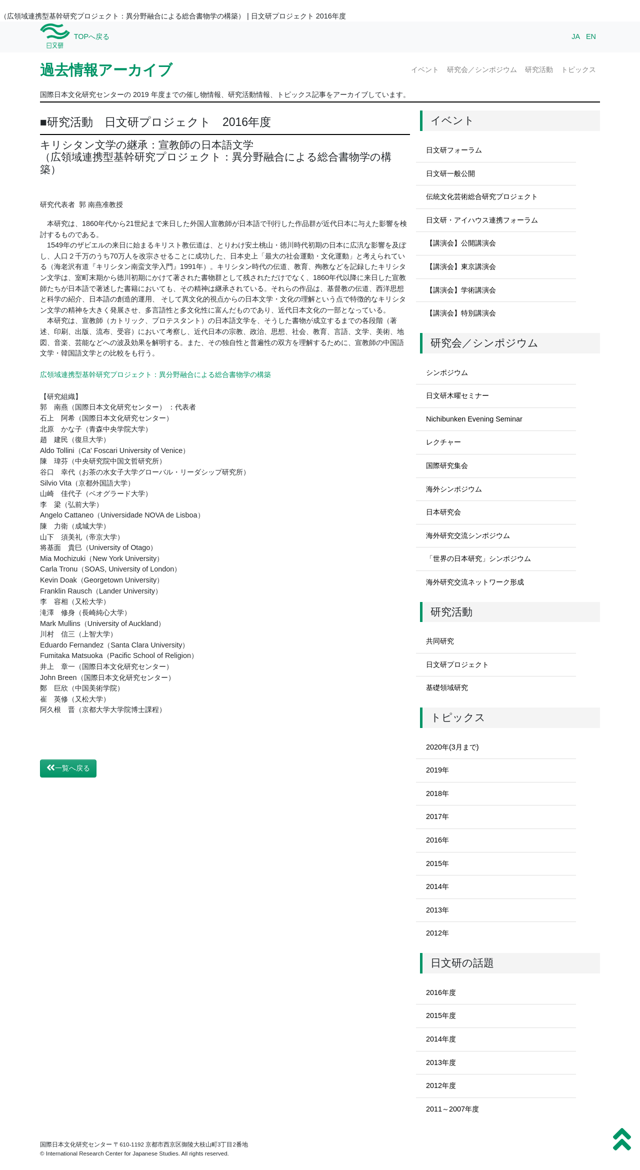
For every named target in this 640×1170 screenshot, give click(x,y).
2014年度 (441, 1039)
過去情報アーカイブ (106, 70)
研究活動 (539, 70)
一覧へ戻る (68, 768)
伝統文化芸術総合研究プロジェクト (482, 196)
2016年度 (441, 992)
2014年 (437, 886)
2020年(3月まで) (452, 747)
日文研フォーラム (454, 150)
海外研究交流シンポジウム (468, 536)
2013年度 (441, 1062)
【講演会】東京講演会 (461, 266)
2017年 (437, 816)
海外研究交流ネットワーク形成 (475, 582)
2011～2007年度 (452, 1109)
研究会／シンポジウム (482, 70)
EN (591, 36)
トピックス (578, 70)
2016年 (437, 840)
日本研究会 (443, 512)
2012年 (437, 933)
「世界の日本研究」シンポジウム (478, 558)
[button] (622, 1140)
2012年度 (441, 1086)
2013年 (437, 910)
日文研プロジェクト (457, 664)
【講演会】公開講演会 (461, 243)
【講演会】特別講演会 (461, 313)
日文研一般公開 (450, 174)
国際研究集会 (447, 466)
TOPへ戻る (92, 36)
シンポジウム (447, 372)
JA (576, 36)
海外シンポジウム (454, 489)
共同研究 (440, 641)
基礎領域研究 (447, 688)
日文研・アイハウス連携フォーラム (482, 220)
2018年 (437, 794)
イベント (425, 70)
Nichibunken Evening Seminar (474, 419)
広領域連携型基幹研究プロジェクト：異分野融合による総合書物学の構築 (155, 374)
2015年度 (441, 1016)
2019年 (437, 770)
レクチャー (443, 442)
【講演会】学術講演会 (461, 290)
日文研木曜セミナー (457, 396)
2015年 (437, 864)
